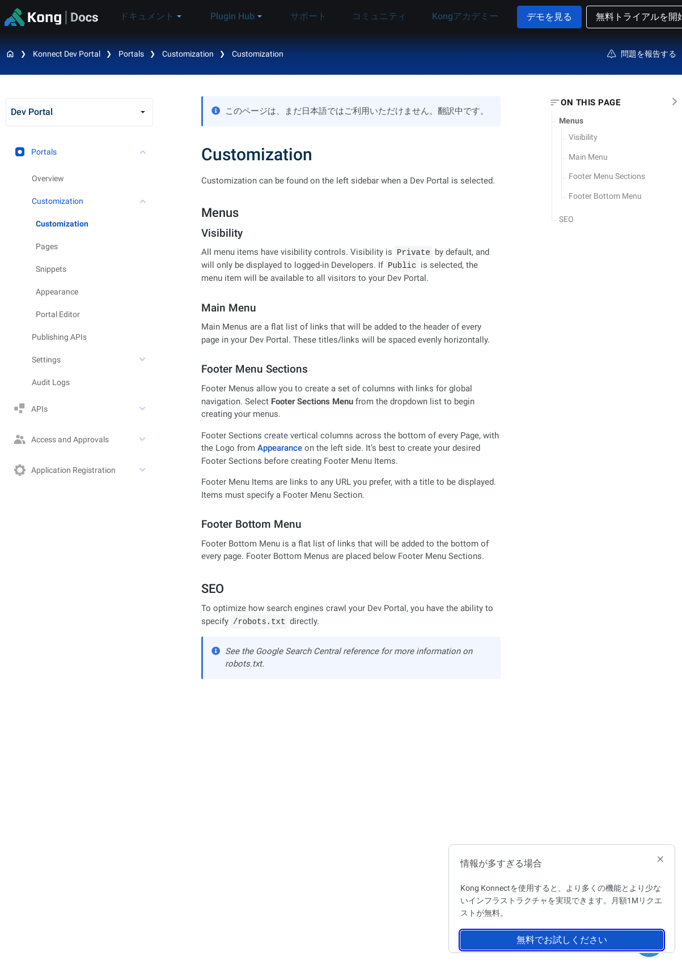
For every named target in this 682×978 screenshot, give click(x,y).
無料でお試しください (561, 939)
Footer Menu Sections (607, 176)
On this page (590, 102)
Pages (47, 246)
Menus (571, 120)
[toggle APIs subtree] (143, 409)
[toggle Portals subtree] (143, 152)
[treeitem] (94, 223)
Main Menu (588, 156)
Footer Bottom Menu (605, 195)
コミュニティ (366, 16)
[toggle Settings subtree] (143, 359)
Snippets (51, 269)
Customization (257, 53)
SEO (566, 219)
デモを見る (530, 16)
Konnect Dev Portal (66, 53)
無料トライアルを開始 (622, 16)
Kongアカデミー (443, 16)
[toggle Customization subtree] (143, 201)
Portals (131, 53)
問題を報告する (641, 54)
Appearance (57, 291)
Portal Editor (58, 314)
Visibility (583, 137)
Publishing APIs (59, 336)
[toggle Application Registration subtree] (143, 470)
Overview (48, 178)
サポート (304, 16)
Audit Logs (51, 382)
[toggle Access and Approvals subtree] (143, 439)
